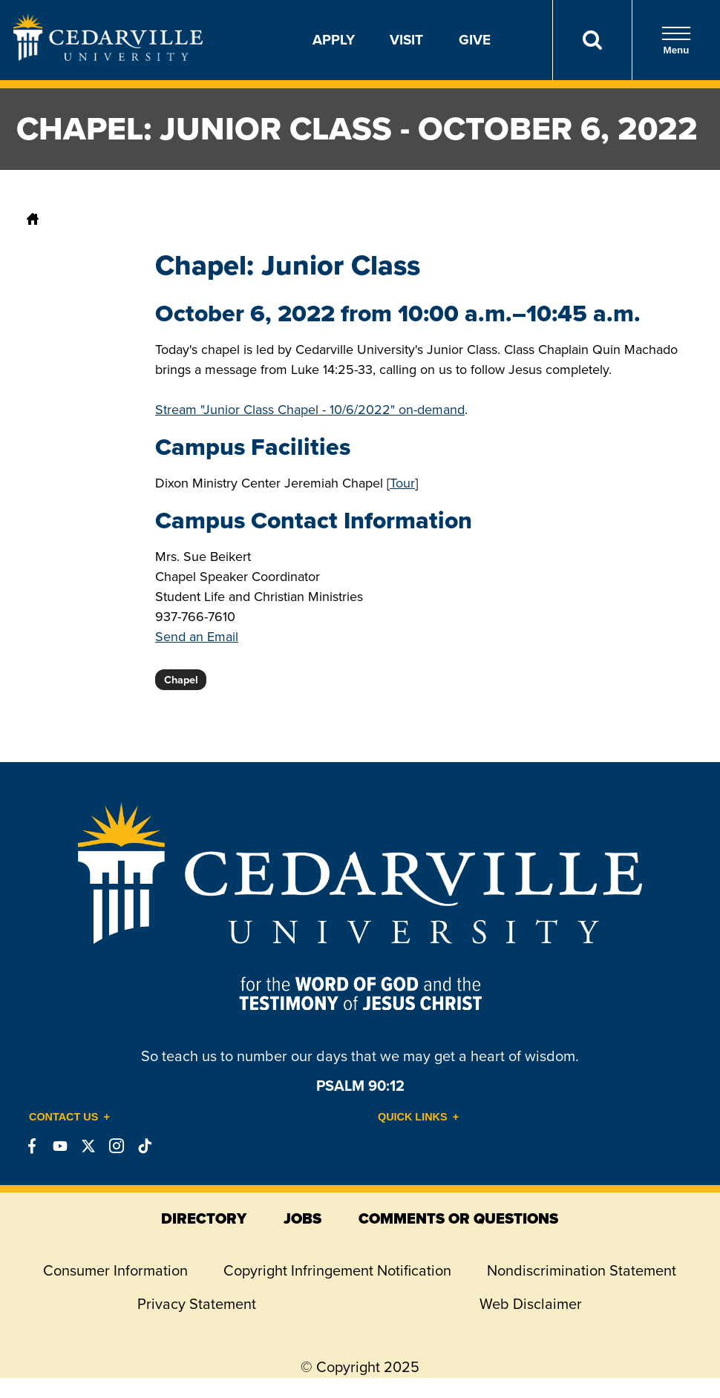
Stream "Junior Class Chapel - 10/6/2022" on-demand (310, 409)
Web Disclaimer (531, 1304)
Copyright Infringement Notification (337, 1270)
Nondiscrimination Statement (581, 1270)
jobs (302, 1218)
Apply (333, 39)
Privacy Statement (196, 1304)
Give (475, 39)
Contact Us (63, 1117)
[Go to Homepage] (108, 56)
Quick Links (413, 1117)
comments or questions (458, 1218)
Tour (402, 483)
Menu (676, 40)
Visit (406, 39)
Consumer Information (115, 1270)
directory (203, 1218)
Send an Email (196, 636)
